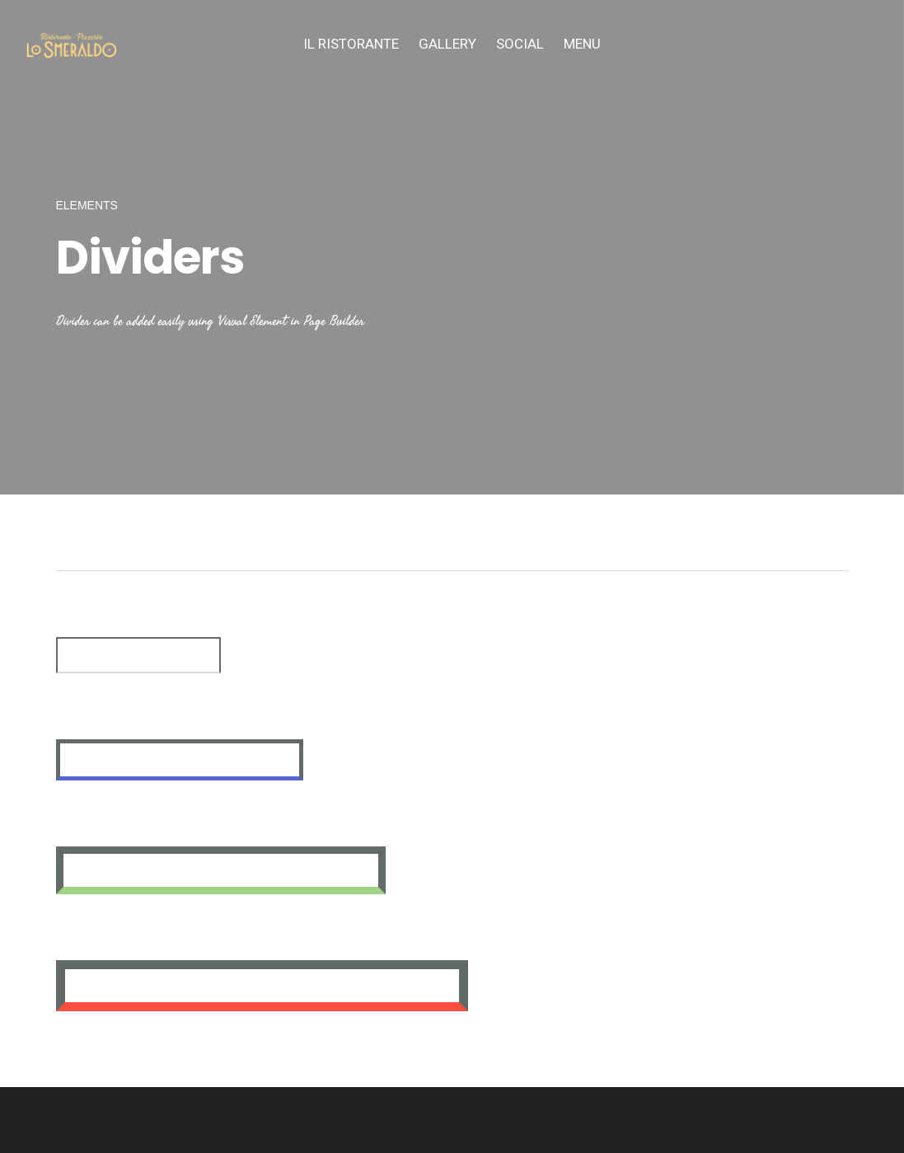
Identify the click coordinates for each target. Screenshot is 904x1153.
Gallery (447, 43)
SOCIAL (520, 43)
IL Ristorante (351, 43)
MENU (582, 43)
